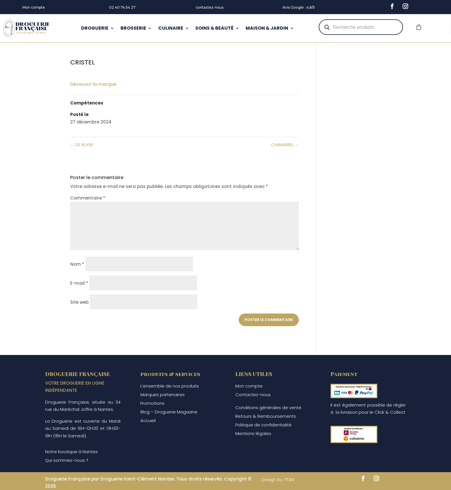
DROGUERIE (94, 28)
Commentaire (87, 198)
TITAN (289, 479)
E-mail (79, 283)
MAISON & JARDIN (267, 28)
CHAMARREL (285, 145)
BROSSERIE (133, 28)
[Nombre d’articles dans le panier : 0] (419, 27)
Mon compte (33, 7)
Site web (79, 302)
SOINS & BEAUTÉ (214, 28)
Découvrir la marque (93, 84)
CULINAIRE (170, 28)
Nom (77, 264)
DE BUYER (81, 145)
